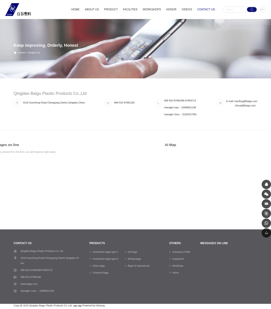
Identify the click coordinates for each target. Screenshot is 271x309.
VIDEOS (187, 9)
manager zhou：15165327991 (180, 114)
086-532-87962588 (174, 100)
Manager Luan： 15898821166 (37, 290)
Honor (175, 272)
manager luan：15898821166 (180, 107)
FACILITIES (130, 9)
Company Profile (181, 252)
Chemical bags (100, 272)
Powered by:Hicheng (93, 305)
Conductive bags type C (105, 252)
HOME (75, 9)
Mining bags (134, 258)
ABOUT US (92, 9)
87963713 (190, 100)
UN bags (132, 252)
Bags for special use (138, 265)
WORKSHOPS (152, 9)
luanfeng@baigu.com (245, 101)
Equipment (178, 258)
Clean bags (98, 265)
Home (21, 52)
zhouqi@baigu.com (245, 105)
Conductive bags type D (105, 258)
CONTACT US (206, 9)
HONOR (171, 9)
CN (261, 9)
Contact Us (34, 52)
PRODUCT (111, 9)
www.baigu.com (29, 284)
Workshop (177, 265)
